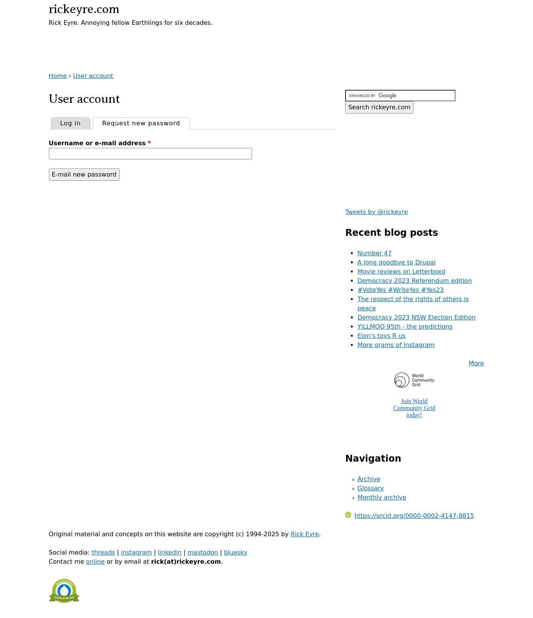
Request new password (145, 122)
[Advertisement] (138, 39)
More (476, 363)
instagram (136, 552)
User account (93, 75)
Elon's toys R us (381, 335)
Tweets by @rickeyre (376, 212)
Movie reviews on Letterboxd (401, 271)
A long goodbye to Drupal (396, 262)
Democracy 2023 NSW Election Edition (416, 317)
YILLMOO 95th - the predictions (404, 326)
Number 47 (374, 253)
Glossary (370, 488)
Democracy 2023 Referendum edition (414, 280)
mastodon (202, 552)
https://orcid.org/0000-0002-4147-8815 (409, 515)
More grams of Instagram (395, 345)
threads (103, 552)
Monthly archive (381, 497)
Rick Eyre (305, 534)
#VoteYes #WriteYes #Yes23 (400, 290)
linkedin (169, 552)
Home (58, 75)
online (95, 561)
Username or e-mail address (100, 143)
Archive (368, 479)
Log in (70, 123)
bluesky (235, 552)
